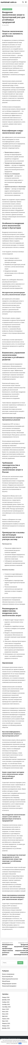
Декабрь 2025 (6, 999)
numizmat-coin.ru (8, 2)
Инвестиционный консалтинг (10, 979)
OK (20, 1043)
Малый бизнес (6, 981)
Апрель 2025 (5, 1018)
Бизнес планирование (8, 974)
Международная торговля (9, 983)
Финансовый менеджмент (9, 986)
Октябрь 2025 (6, 1004)
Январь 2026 (5, 997)
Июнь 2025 (5, 1014)
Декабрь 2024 (6, 1028)
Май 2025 (5, 1016)
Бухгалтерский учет (7, 9)
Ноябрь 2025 (5, 1002)
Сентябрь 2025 (6, 1007)
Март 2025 (5, 1021)
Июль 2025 (5, 1011)
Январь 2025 (5, 1025)
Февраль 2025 (6, 1023)
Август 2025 (5, 1009)
